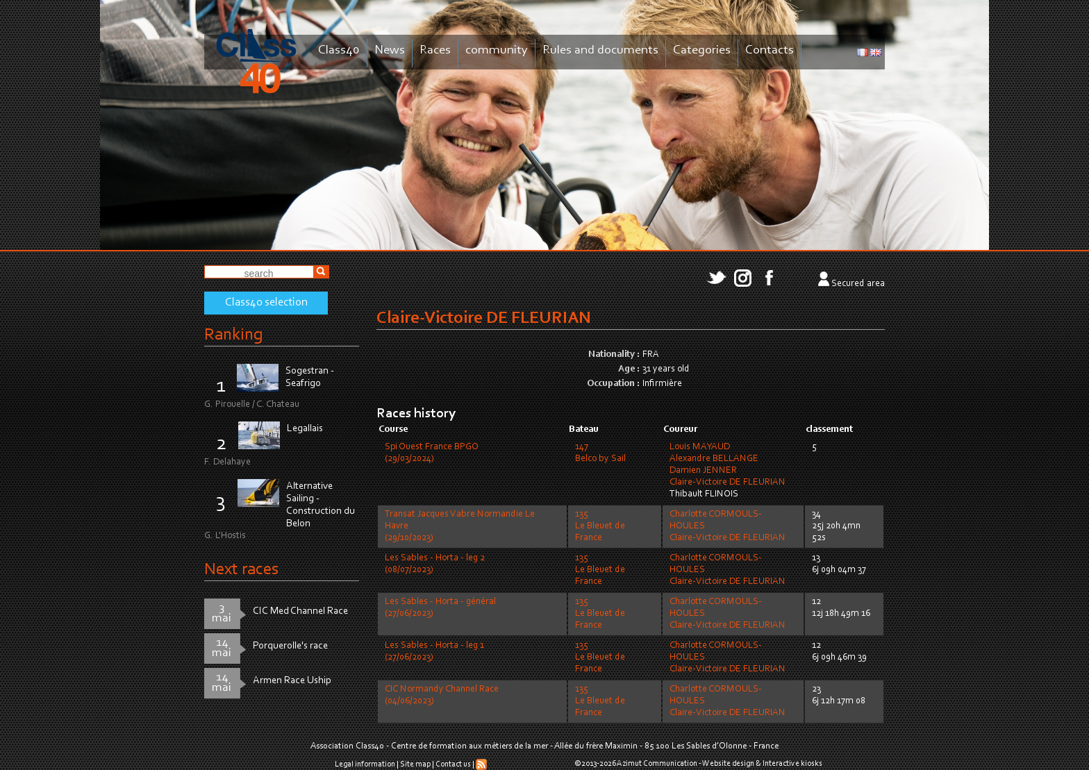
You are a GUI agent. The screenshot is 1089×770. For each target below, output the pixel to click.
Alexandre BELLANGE (714, 459)
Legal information (365, 764)
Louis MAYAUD (700, 447)
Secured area (858, 284)
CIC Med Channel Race (300, 611)
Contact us (453, 764)
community (496, 50)
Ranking (233, 335)
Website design (728, 764)
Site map (415, 764)
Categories (702, 50)
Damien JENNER (703, 471)
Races (435, 50)
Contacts (769, 50)
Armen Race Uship (292, 681)
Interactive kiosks (792, 764)
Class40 (339, 50)
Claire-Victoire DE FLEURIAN (727, 482)
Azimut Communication (657, 764)
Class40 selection (266, 302)
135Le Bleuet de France (600, 526)
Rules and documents (600, 50)
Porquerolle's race (290, 646)
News (389, 50)
